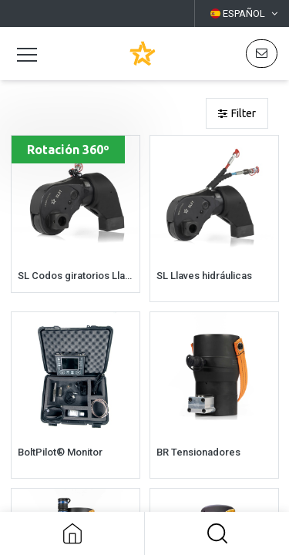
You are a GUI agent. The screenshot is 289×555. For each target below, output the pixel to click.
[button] (217, 533)
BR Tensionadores (198, 452)
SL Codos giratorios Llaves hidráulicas (75, 275)
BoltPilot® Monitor (60, 452)
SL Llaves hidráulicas (204, 275)
